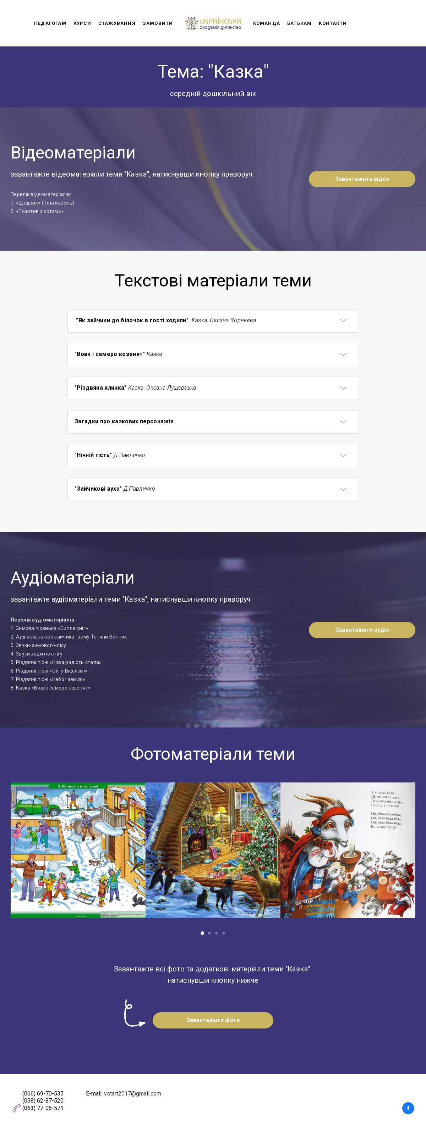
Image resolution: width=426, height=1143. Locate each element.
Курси (82, 23)
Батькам (299, 23)
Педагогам (50, 23)
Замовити (158, 23)
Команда (266, 23)
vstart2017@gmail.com (132, 1093)
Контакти (333, 23)
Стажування (117, 23)
